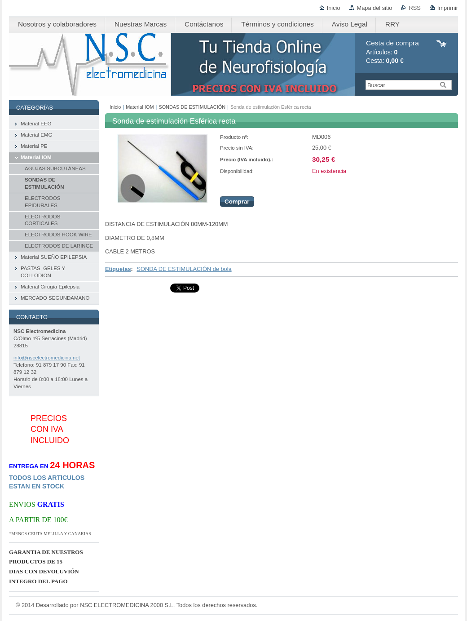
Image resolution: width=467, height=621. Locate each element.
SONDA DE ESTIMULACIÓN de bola (184, 269)
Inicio (333, 7)
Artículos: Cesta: (392, 52)
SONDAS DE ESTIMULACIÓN (192, 107)
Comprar (237, 201)
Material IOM (140, 107)
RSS (414, 7)
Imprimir (447, 7)
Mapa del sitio (374, 7)
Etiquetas (118, 269)
